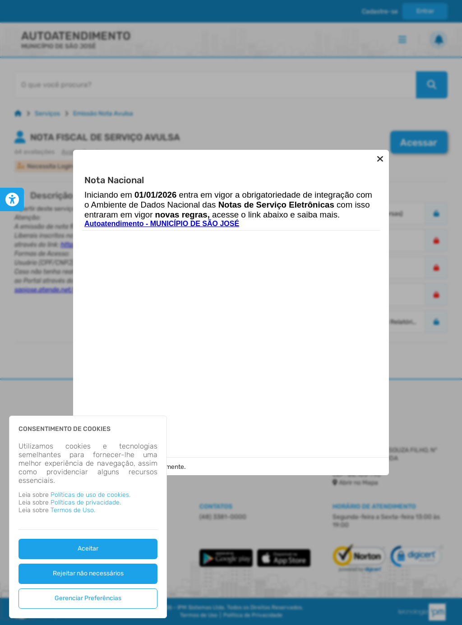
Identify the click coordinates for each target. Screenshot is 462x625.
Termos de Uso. (73, 510)
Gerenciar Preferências (88, 598)
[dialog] (88, 517)
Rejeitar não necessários (88, 573)
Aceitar (88, 548)
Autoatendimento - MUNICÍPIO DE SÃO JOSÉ (161, 228)
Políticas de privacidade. (86, 502)
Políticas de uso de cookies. (90, 495)
